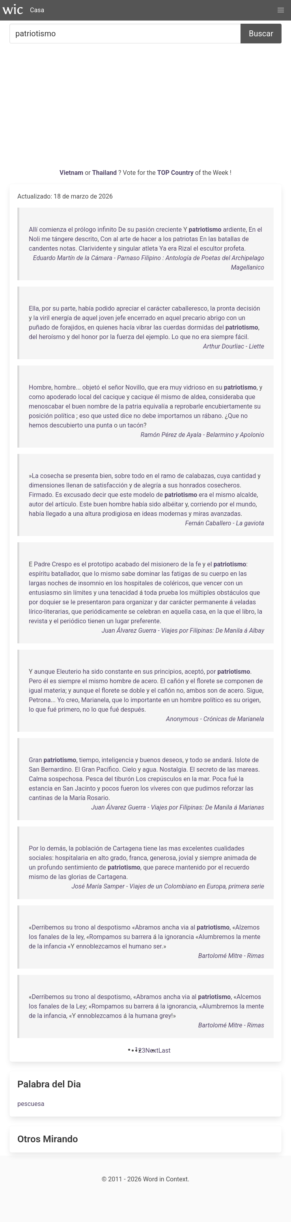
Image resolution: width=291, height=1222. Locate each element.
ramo (168, 476)
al (115, 239)
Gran (35, 760)
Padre (42, 564)
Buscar (261, 33)
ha (86, 671)
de (136, 239)
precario (194, 318)
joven (106, 318)
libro (248, 611)
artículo (65, 504)
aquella (181, 611)
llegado (56, 513)
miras (201, 513)
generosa (163, 858)
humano (140, 946)
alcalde (247, 495)
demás (56, 848)
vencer (212, 583)
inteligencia (117, 760)
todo (138, 476)
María (77, 798)
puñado (39, 327)
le (73, 602)
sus (172, 485)
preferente (145, 621)
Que (233, 416)
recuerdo (237, 867)
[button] (280, 10)
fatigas (181, 573)
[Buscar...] (125, 33)
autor (36, 504)
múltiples (202, 592)
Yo (60, 700)
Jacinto (85, 788)
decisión (248, 308)
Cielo (129, 769)
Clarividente (95, 248)
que (185, 337)
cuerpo (219, 573)
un (241, 318)
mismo (171, 397)
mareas (247, 769)
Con (106, 239)
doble (137, 690)
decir (99, 495)
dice (126, 416)
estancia (40, 788)
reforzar (233, 788)
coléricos (176, 583)
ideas (149, 513)
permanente (211, 602)
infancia (55, 946)
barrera (141, 937)
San (34, 769)
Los (141, 779)
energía (61, 318)
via (184, 927)
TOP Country (175, 172)
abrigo (216, 318)
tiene (150, 848)
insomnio (91, 583)
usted (111, 416)
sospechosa (65, 779)
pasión (145, 229)
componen (239, 681)
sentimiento (80, 867)
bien (106, 476)
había (86, 308)
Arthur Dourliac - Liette (233, 346)
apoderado (61, 397)
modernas (173, 513)
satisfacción (110, 485)
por (46, 308)
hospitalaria (71, 858)
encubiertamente (228, 406)
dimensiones (47, 485)
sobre (122, 476)
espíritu (39, 573)
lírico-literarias (49, 611)
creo (72, 700)
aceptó (194, 671)
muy (176, 387)
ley (80, 937)
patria (133, 406)
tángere (62, 239)
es (76, 564)
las (212, 239)
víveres (160, 788)
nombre (98, 406)
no (195, 337)
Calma (38, 779)
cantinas (41, 798)
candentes (43, 248)
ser (157, 946)
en (160, 318)
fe (198, 564)
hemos (38, 425)
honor (89, 337)
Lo (175, 337)
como (37, 397)
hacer (149, 239)
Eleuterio (68, 671)
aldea (198, 397)
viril (45, 318)
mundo (246, 504)
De (122, 229)
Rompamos (105, 937)
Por (34, 848)
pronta (226, 308)
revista (38, 621)
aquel (89, 318)
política (64, 416)
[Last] (165, 1050)
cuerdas (174, 327)
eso (84, 416)
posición (40, 416)
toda (150, 592)
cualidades (229, 848)
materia (54, 690)
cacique (114, 397)
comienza (52, 229)
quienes (107, 327)
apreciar (127, 308)
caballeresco (189, 308)
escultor (211, 248)
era (172, 248)
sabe (128, 573)
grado (118, 858)
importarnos (175, 416)
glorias (77, 877)
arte (125, 239)
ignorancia (179, 937)
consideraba (226, 397)
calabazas (200, 476)
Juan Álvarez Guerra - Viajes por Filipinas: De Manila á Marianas (177, 807)
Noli (34, 239)
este (126, 495)
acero (149, 681)
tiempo (89, 760)
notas (67, 248)
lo (96, 573)
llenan (74, 485)
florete (206, 681)
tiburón (124, 779)
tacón (136, 425)
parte (68, 308)
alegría (151, 485)
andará (221, 760)
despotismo (113, 927)
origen (250, 700)
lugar (122, 621)
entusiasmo (45, 592)
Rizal (185, 248)
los (167, 239)
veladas (245, 602)
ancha (170, 927)
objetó (91, 387)
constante (118, 671)
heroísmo (52, 337)
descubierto (66, 425)
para (118, 602)
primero (69, 709)
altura (93, 513)
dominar (148, 573)
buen (79, 406)
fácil (241, 337)
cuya (223, 476)
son (212, 690)
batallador (65, 573)
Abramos (147, 927)
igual (35, 690)
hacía (127, 327)
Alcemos (249, 997)
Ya (162, 248)
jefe (121, 318)
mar (203, 779)
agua (149, 769)
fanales (49, 937)
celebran (149, 611)
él (157, 397)
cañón (175, 681)
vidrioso (194, 387)
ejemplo (157, 337)
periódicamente (105, 611)
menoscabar (46, 406)
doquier (50, 602)
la (212, 308)
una (89, 425)
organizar (139, 602)
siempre (222, 337)
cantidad (243, 476)
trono (81, 927)
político (213, 700)
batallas (229, 239)
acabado (127, 564)
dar (163, 602)
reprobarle (189, 406)
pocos (110, 788)
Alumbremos (216, 937)
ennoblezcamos (98, 946)
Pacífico (107, 769)
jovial (186, 858)
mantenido (191, 867)
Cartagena (127, 848)
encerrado (141, 318)
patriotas (185, 239)
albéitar (172, 504)
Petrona (40, 700)
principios (168, 671)
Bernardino (56, 769)
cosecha (52, 476)
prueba (168, 592)
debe (149, 416)
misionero (165, 564)
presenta (86, 476)
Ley (81, 1006)
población (89, 848)
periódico (73, 621)
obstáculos (232, 592)
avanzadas (226, 513)
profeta (234, 248)
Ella (34, 308)
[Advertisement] (145, 109)
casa (199, 611)
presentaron (93, 602)
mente (251, 937)
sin (67, 592)
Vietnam (72, 172)
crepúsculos (165, 779)
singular (129, 248)
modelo (144, 495)
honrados (192, 485)
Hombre (40, 387)
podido (105, 308)
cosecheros (223, 485)
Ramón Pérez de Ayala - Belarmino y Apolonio (202, 435)
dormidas (200, 327)
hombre (65, 387)
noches (58, 583)
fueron (130, 788)
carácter (158, 308)
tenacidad (124, 592)
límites (82, 592)
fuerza (125, 337)
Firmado (40, 495)
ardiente (234, 229)
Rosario (97, 798)
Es (58, 495)
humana (146, 1016)
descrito (86, 239)
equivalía (155, 406)
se (68, 476)
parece (164, 867)
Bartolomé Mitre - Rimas (231, 956)
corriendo (203, 504)
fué (51, 709)
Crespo (62, 564)
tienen (96, 621)
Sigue (254, 690)
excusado (77, 495)
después (132, 709)
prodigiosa (117, 513)
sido (155, 504)
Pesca (94, 779)
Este (86, 504)
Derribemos (48, 927)
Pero (35, 681)
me (45, 239)
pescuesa (30, 1104)
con (231, 318)
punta (104, 425)
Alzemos (247, 927)
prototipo (101, 564)
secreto (206, 769)
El (162, 681)
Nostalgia (173, 769)
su (130, 229)
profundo (50, 867)
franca (138, 858)
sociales (40, 858)
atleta (150, 248)
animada (236, 858)
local (84, 397)
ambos (195, 690)
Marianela (95, 700)
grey (165, 1016)
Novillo (135, 387)
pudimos (208, 788)
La (35, 476)
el (70, 229)
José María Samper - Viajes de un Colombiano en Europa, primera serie (167, 886)
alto (103, 858)
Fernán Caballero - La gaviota (224, 523)
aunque (44, 671)
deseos (172, 760)
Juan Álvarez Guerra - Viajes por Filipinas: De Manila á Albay (183, 630)
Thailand (105, 172)
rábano (212, 416)
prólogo (85, 229)
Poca (219, 779)
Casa (37, 10)
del (219, 327)
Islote (242, 760)
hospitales (138, 583)
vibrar (144, 327)
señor (116, 387)
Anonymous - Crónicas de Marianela (215, 719)
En (252, 229)
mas (175, 848)
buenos (150, 760)
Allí (33, 229)
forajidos (72, 327)
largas (37, 583)
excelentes (198, 848)
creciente (169, 229)
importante (146, 700)
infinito (107, 229)
